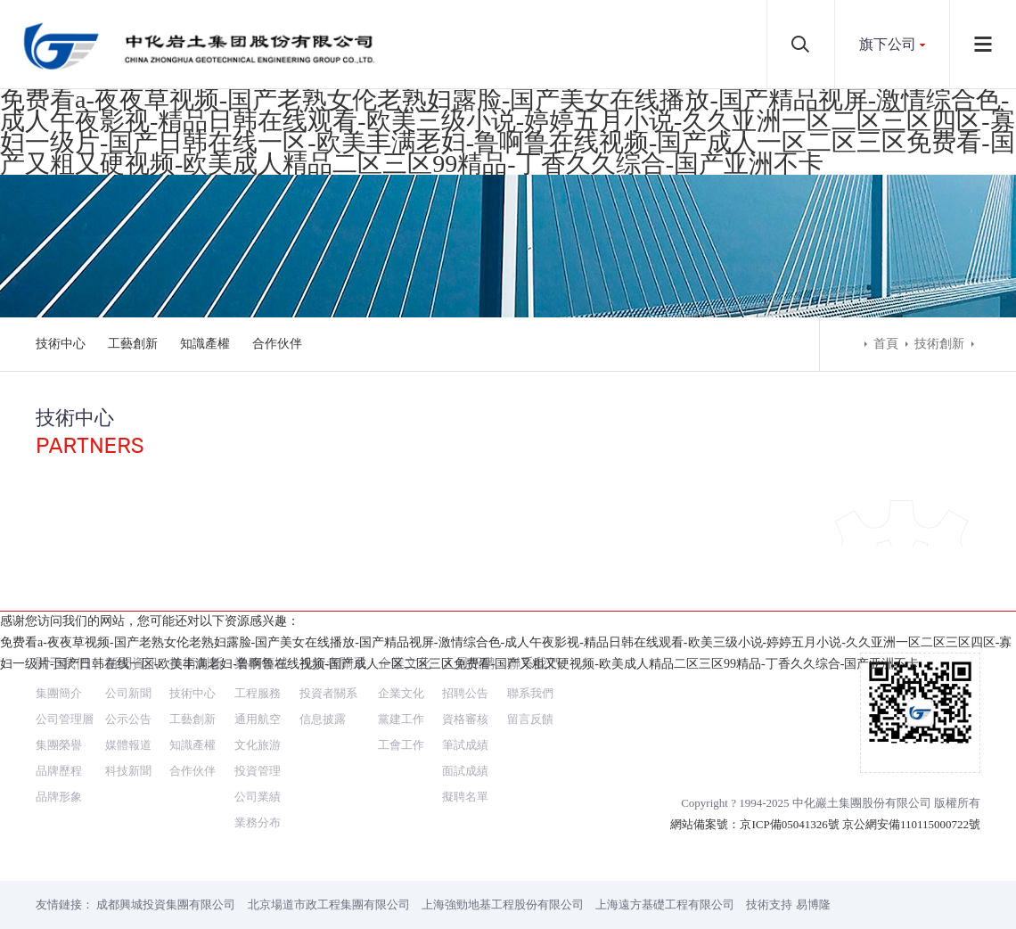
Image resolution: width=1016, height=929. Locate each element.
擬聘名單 (465, 732)
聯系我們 (534, 598)
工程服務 (257, 629)
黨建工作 (401, 655)
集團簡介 (59, 629)
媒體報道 (128, 680)
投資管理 (257, 706)
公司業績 (257, 732)
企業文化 (404, 598)
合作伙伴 (277, 343)
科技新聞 (128, 706)
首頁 (885, 343)
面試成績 (465, 706)
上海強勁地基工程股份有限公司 (503, 840)
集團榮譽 (59, 680)
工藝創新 (133, 343)
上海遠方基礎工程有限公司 (664, 840)
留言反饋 (530, 655)
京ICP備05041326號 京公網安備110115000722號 (860, 760)
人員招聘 (469, 598)
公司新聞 (128, 629)
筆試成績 (465, 680)
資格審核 (465, 655)
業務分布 (257, 758)
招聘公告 (465, 629)
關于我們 (62, 598)
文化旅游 (257, 680)
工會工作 (401, 680)
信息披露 (322, 655)
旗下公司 (887, 44)
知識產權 (205, 343)
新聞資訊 (132, 598)
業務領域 (261, 598)
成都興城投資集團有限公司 (165, 840)
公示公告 (128, 655)
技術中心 (61, 343)
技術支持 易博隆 (788, 840)
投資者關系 (332, 598)
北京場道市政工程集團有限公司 (329, 840)
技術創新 (939, 343)
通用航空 (257, 655)
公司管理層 (65, 655)
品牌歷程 (59, 706)
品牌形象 (59, 732)
